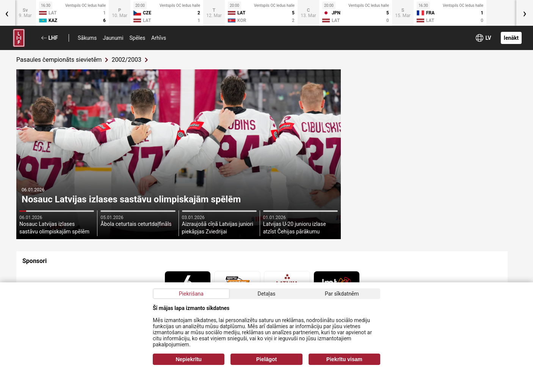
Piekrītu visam (344, 359)
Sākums (87, 38)
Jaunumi (113, 38)
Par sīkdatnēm (342, 294)
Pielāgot (266, 359)
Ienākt (511, 38)
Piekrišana (191, 294)
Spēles (137, 38)
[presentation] (524, 13)
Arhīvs (158, 38)
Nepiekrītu (188, 359)
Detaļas (266, 294)
